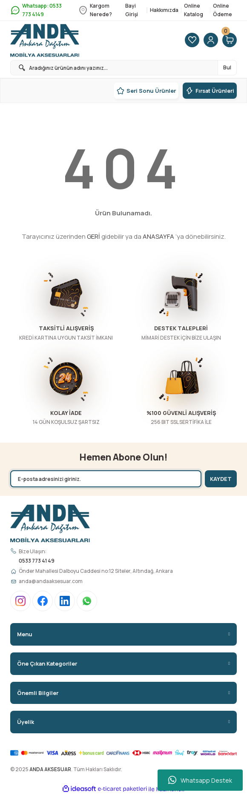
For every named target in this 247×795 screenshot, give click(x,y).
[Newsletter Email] (105, 478)
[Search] (123, 67)
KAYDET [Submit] (221, 479)
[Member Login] (211, 40)
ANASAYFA (158, 236)
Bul (227, 67)
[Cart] (229, 40)
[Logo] (44, 40)
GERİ (93, 236)
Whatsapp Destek (200, 780)
